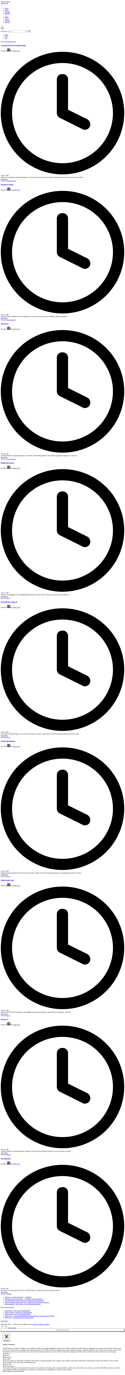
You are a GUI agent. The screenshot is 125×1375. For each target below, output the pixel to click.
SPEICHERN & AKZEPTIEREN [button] (13, 1371)
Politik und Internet (7, 463)
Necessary (8, 1357)
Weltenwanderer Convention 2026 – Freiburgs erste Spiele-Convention (27, 1302)
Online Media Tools (7, 880)
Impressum (4, 1321)
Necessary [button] (6, 1355)
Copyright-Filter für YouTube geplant (13, 45)
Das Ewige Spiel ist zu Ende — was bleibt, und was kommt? (24, 1299)
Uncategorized (11, 41)
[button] (26, 31)
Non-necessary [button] (7, 1364)
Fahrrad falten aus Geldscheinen (23, 1318)
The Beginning (6, 1158)
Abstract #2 (5, 324)
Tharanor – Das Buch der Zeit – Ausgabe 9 (18, 1297)
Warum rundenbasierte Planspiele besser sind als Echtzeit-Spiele (34, 1316)
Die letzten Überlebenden (22, 1311)
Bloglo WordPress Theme (41, 1324)
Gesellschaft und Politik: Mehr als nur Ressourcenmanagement (24, 1300)
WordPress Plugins (7, 184)
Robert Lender (9, 1312)
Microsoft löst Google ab (9, 602)
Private (9, 1155)
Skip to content (5, 1)
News (8, 598)
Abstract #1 (5, 1019)
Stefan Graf (4, 3)
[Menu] (1, 5)
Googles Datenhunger (8, 741)
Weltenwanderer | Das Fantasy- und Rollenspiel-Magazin (22, 1304)
